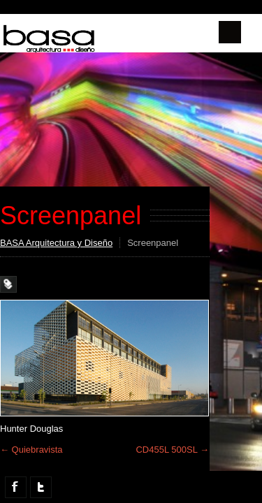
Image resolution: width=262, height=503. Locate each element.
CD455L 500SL (172, 449)
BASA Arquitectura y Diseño (56, 243)
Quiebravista (31, 449)
